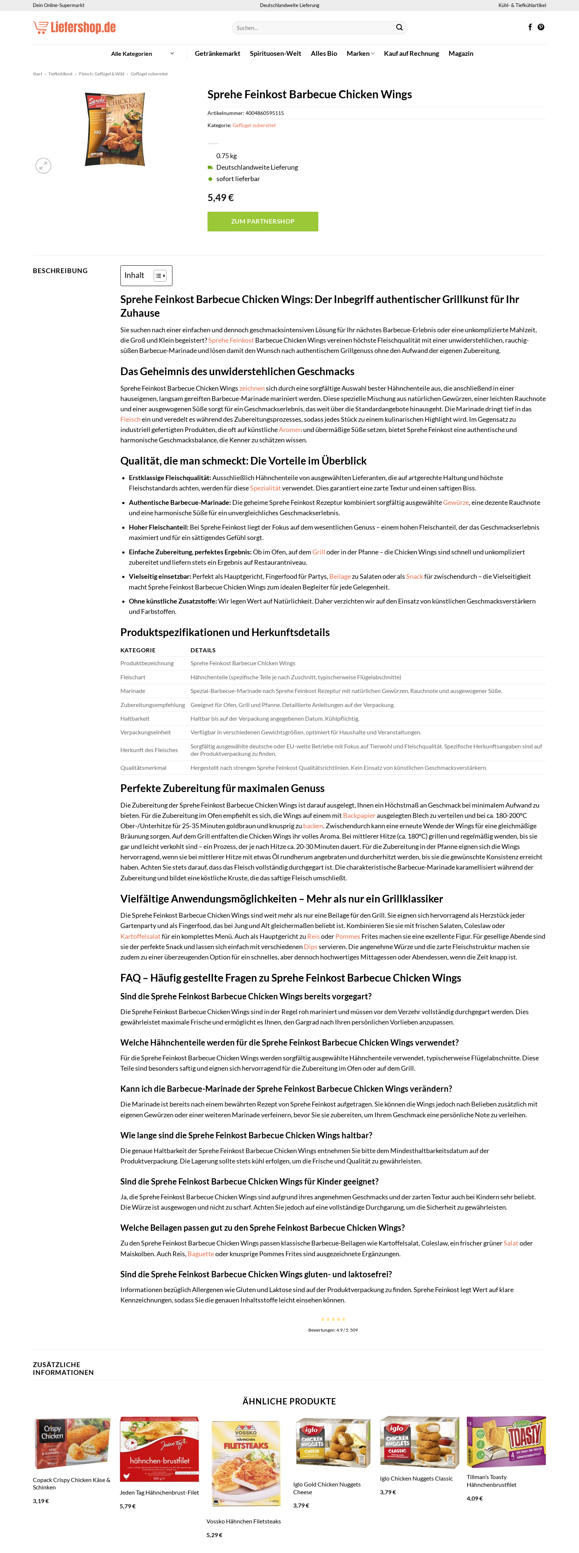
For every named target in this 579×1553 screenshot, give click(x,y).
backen (313, 826)
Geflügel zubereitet (149, 74)
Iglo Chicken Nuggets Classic (416, 1478)
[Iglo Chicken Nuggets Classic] (419, 1442)
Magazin (461, 53)
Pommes (347, 936)
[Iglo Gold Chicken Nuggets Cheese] (333, 1445)
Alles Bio (324, 53)
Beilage (340, 576)
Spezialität (265, 488)
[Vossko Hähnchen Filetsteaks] (246, 1463)
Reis (313, 936)
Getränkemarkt (217, 53)
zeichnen (252, 388)
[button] (142, 53)
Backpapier (359, 815)
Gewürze (456, 502)
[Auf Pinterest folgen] (541, 27)
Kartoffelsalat (140, 936)
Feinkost (242, 340)
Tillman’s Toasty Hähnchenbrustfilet (492, 1480)
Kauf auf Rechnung (411, 53)
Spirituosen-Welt (275, 53)
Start (37, 74)
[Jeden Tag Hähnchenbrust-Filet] (159, 1449)
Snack (414, 576)
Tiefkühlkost (60, 74)
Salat (511, 1243)
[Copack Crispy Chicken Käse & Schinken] (72, 1443)
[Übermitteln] (400, 28)
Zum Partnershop (263, 221)
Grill (318, 552)
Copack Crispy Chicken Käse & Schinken (71, 1483)
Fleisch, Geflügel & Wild (101, 74)
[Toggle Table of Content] (156, 275)
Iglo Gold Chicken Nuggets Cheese (327, 1488)
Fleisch (130, 419)
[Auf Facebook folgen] (530, 27)
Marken (360, 53)
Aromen (290, 430)
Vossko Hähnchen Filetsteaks (243, 1521)
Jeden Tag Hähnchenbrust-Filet (159, 1492)
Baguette (201, 1254)
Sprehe (218, 340)
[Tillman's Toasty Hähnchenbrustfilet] (506, 1442)
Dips (311, 947)
